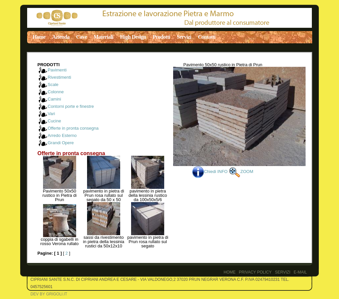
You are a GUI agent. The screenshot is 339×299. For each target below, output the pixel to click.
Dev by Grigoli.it (48, 294)
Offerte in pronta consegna (73, 128)
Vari (51, 113)
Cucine (54, 120)
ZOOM (241, 171)
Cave (81, 37)
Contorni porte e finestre (71, 106)
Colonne (56, 91)
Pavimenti (57, 69)
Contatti (207, 37)
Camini (54, 99)
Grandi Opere (61, 142)
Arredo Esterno (62, 135)
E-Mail (300, 272)
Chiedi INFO (210, 171)
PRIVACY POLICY (255, 272)
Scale (53, 84)
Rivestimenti (59, 77)
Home (39, 37)
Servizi (184, 37)
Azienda (61, 37)
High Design (133, 37)
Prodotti (161, 37)
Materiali (104, 37)
